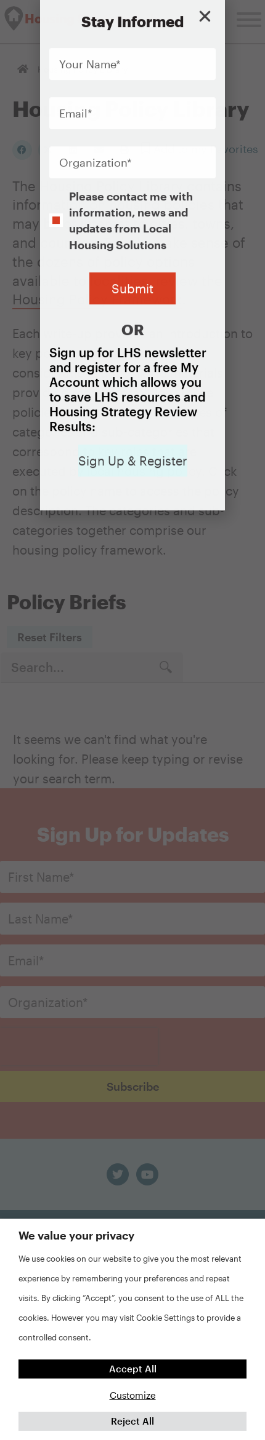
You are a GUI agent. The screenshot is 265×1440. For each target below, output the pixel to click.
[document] (132, 720)
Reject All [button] (132, 1420)
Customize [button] (133, 1395)
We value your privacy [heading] (76, 1235)
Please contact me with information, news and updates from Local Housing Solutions (131, 168)
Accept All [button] (133, 1368)
